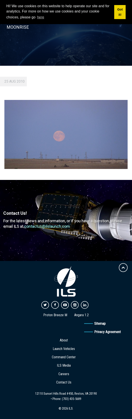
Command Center (64, 357)
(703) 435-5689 (71, 399)
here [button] (40, 17)
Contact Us (63, 382)
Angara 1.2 (81, 315)
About (64, 340)
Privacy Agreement (107, 332)
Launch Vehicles (64, 349)
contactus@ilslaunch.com (47, 226)
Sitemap (100, 323)
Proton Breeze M (55, 315)
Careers (63, 374)
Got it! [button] (120, 12)
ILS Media (64, 365)
